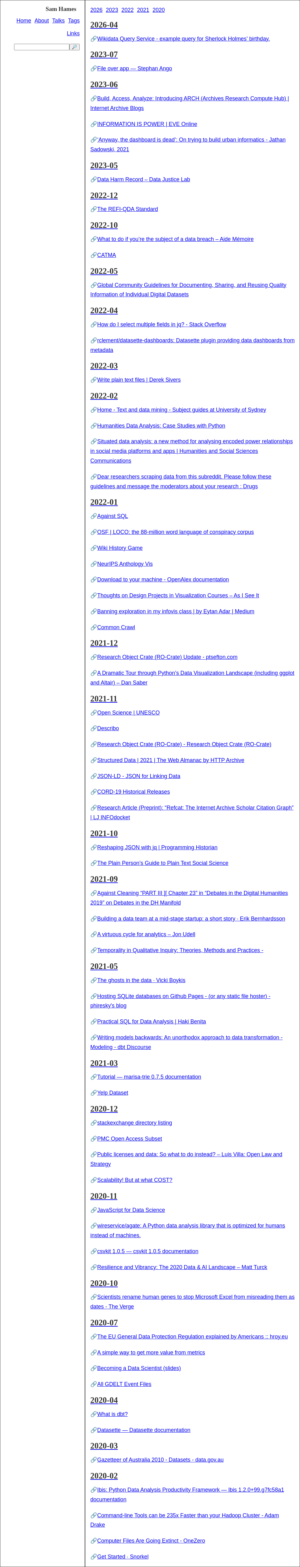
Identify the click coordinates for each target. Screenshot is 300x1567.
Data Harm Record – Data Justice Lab (143, 179)
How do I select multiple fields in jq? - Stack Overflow (161, 324)
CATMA (106, 255)
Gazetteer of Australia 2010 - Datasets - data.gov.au (160, 1460)
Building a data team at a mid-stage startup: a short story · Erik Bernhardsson (191, 919)
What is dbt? (112, 1414)
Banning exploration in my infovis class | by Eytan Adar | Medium (175, 611)
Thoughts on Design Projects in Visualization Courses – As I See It (178, 595)
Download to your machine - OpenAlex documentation (163, 579)
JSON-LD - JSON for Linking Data (138, 776)
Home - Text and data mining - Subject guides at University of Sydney (181, 410)
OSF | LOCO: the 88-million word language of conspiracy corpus (175, 532)
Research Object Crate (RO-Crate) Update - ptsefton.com (167, 657)
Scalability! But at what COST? (134, 1180)
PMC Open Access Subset (129, 1139)
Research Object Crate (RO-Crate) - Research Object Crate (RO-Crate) (184, 744)
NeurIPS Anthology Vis (125, 564)
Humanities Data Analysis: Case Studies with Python (161, 426)
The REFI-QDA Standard (127, 209)
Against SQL (112, 516)
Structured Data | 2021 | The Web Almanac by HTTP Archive (170, 760)
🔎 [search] (74, 47)
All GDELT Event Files (124, 1384)
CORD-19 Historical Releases (133, 792)
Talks (58, 21)
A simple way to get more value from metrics (151, 1352)
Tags (74, 21)
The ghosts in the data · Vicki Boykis (141, 980)
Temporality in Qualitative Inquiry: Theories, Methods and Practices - (180, 950)
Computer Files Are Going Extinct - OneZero (151, 1541)
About (41, 21)
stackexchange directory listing (134, 1123)
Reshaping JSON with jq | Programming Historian (157, 847)
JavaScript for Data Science (131, 1210)
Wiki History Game (120, 548)
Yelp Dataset (112, 1093)
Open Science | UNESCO (128, 713)
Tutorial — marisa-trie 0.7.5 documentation (149, 1077)
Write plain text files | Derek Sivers (139, 380)
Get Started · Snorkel (122, 1557)
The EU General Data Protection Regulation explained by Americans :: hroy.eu (192, 1336)
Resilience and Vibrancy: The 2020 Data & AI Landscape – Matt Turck (182, 1267)
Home (24, 21)
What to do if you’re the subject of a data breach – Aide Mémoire (175, 239)
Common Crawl (116, 627)
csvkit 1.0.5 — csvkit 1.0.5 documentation (147, 1251)
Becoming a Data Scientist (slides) (139, 1368)
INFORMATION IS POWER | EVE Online (147, 124)
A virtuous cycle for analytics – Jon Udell (146, 934)
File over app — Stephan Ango (134, 68)
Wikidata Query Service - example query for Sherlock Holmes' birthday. (183, 39)
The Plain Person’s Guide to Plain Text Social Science (162, 863)
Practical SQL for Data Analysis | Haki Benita (151, 1021)
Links (73, 33)
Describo (108, 728)
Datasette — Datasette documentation (143, 1430)
